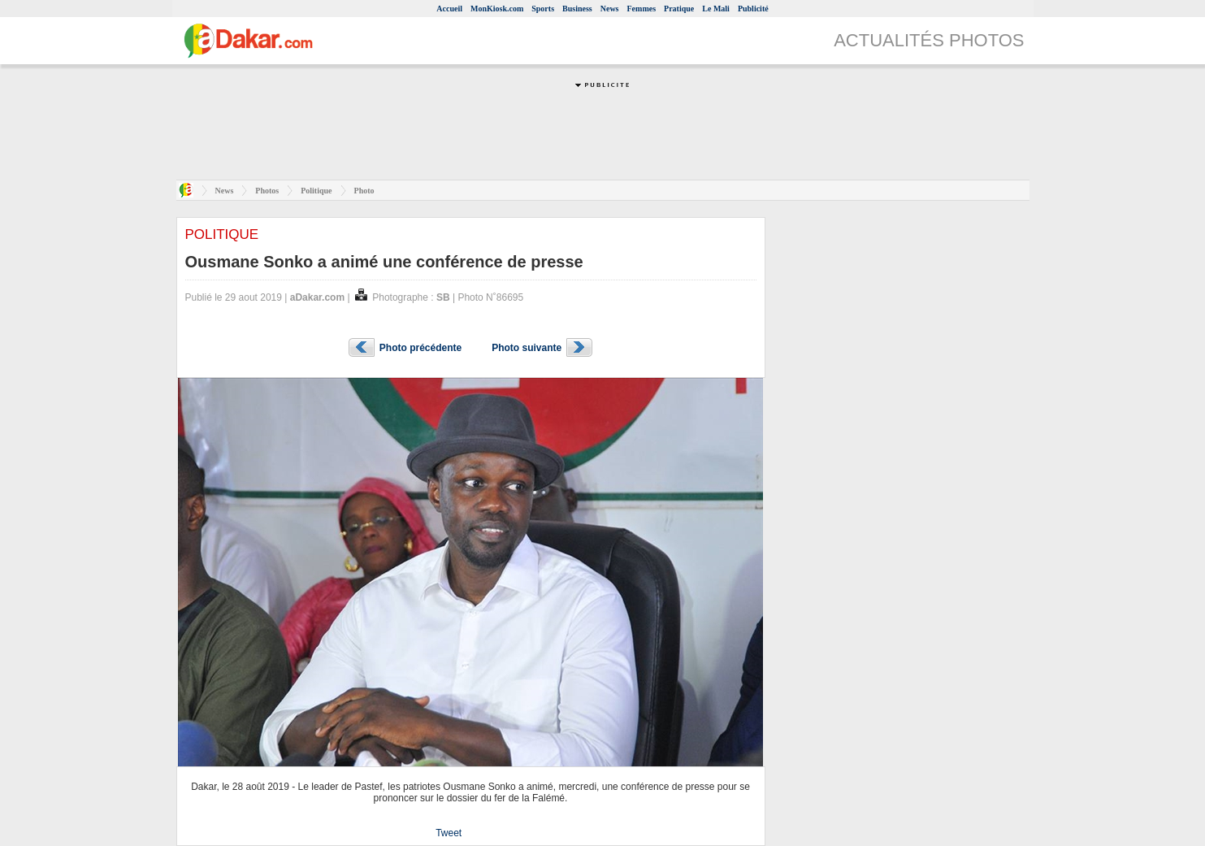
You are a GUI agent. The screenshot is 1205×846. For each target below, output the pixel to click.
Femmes (642, 8)
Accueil (449, 8)
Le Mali (716, 8)
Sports (542, 8)
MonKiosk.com (496, 8)
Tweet (449, 833)
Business (577, 8)
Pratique (679, 8)
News (609, 8)
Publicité (753, 8)
